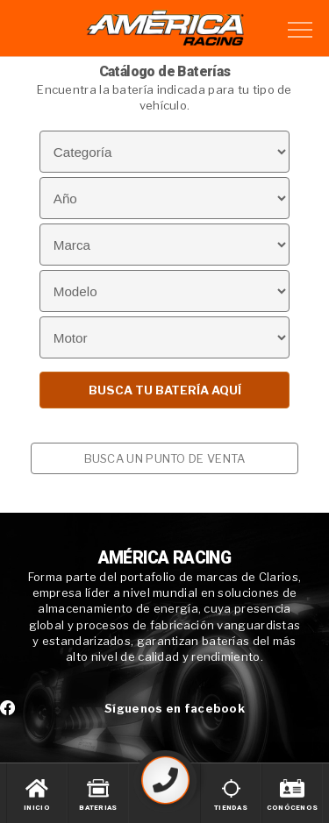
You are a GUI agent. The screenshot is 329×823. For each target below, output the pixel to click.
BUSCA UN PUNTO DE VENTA (165, 458)
